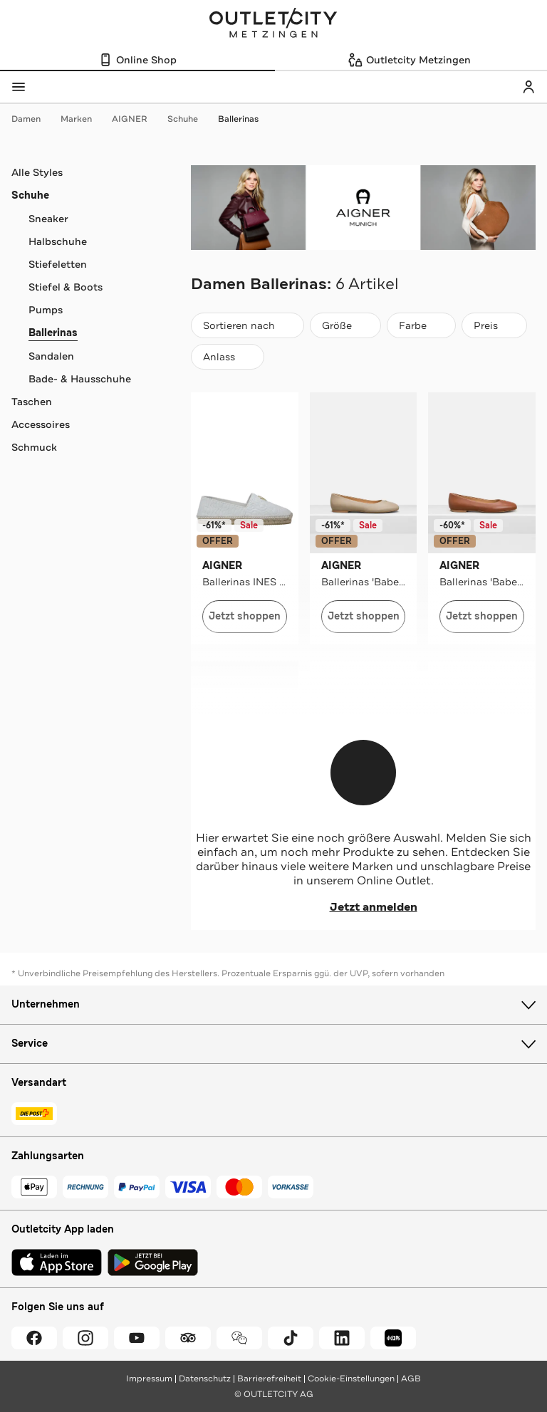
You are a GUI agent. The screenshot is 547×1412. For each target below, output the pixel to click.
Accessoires (40, 424)
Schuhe (189, 119)
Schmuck (34, 447)
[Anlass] (227, 357)
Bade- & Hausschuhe (79, 378)
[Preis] (494, 325)
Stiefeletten (57, 264)
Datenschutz (205, 1378)
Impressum (149, 1378)
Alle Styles (37, 172)
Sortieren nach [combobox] (247, 328)
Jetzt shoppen (245, 616)
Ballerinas (238, 119)
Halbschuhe (57, 241)
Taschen (31, 401)
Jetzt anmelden (363, 907)
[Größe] (345, 325)
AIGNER (137, 119)
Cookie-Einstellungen (351, 1378)
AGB (411, 1378)
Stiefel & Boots (65, 287)
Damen (33, 119)
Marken (83, 119)
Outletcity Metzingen (273, 24)
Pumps (45, 309)
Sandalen (51, 356)
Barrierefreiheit (269, 1378)
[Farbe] (421, 325)
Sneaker (48, 218)
